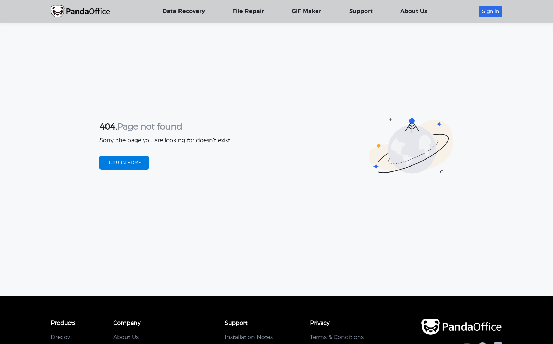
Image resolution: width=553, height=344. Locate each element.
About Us (413, 11)
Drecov (60, 337)
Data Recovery (184, 11)
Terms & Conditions (337, 337)
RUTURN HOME (124, 162)
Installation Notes (249, 337)
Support (361, 11)
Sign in (490, 11)
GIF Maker (307, 11)
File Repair (249, 11)
